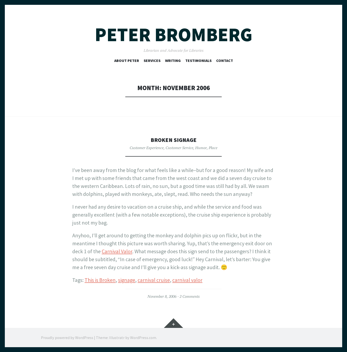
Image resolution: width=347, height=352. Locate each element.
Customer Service (179, 147)
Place (213, 147)
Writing (173, 60)
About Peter (126, 60)
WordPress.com (143, 337)
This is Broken (100, 280)
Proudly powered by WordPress (67, 337)
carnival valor (187, 280)
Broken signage (173, 140)
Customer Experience (147, 147)
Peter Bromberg (173, 34)
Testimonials (198, 60)
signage (126, 280)
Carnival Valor (117, 251)
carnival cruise (154, 280)
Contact (224, 60)
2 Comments (190, 296)
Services (152, 60)
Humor (201, 147)
